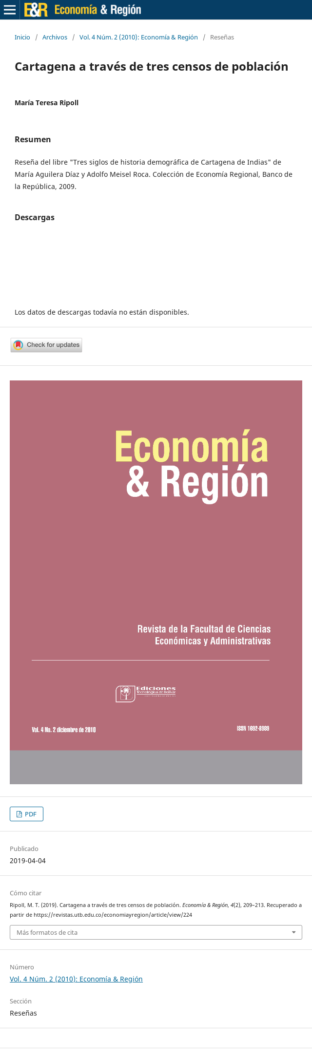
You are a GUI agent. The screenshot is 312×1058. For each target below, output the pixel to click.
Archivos (54, 37)
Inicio (22, 37)
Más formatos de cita (47, 932)
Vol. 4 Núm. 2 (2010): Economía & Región (138, 37)
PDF (30, 814)
